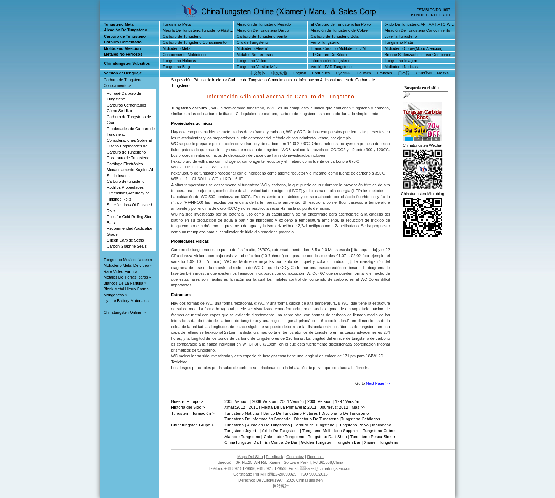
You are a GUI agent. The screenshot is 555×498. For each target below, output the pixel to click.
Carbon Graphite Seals (127, 246)
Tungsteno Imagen (401, 60)
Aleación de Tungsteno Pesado (264, 24)
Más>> (443, 73)
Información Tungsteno (330, 60)
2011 (253, 407)
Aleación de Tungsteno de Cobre (339, 30)
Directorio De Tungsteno (316, 419)
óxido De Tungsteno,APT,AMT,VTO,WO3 (420, 24)
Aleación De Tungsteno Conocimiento (417, 30)
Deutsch (363, 73)
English (299, 73)
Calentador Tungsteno (284, 437)
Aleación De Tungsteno (268, 425)
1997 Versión (347, 401)
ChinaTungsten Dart (242, 442)
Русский (343, 73)
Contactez (295, 457)
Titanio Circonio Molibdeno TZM (338, 48)
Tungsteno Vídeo (251, 60)
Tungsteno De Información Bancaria (258, 419)
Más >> (358, 407)
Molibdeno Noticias (401, 66)
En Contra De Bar (281, 442)
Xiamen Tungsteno (380, 442)
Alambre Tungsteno (242, 437)
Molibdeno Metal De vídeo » (128, 265)
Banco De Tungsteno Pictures (290, 413)
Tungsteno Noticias (179, 60)
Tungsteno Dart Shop (327, 437)
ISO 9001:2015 (314, 474)
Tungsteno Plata (399, 42)
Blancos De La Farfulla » (125, 283)
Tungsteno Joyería (241, 431)
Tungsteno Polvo (353, 425)
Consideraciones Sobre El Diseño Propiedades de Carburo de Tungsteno (129, 146)
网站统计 (281, 486)
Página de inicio (207, 80)
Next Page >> (378, 383)
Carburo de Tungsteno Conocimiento (195, 42)
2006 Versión (264, 401)
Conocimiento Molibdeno (184, 54)
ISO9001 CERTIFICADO (430, 15)
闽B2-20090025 (282, 474)
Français (384, 73)
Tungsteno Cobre (379, 431)
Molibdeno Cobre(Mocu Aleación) (414, 48)
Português (321, 73)
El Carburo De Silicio (329, 54)
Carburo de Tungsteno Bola (335, 36)
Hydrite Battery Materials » (127, 301)
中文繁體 (279, 73)
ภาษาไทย (424, 73)
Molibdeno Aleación (253, 48)
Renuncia (315, 457)
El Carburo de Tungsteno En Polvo (341, 24)
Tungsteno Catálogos (360, 419)
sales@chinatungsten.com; (326, 468)
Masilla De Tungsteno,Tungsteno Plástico (198, 30)
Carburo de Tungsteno (182, 36)
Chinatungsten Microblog (422, 194)
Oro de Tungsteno (252, 42)
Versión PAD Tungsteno (331, 66)
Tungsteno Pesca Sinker (372, 437)
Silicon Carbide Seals (125, 240)
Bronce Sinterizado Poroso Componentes (420, 54)
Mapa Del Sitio (250, 457)
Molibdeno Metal (177, 48)
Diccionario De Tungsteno (345, 413)
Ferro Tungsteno (325, 42)
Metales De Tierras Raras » (127, 277)
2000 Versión (319, 401)
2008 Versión (236, 401)
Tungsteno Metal (177, 24)
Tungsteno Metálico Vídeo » (128, 260)
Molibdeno (381, 425)
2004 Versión (292, 401)
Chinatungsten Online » (125, 312)
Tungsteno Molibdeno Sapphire (330, 431)
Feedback (274, 457)
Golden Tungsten (316, 442)
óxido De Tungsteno (280, 431)
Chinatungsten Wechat (422, 145)
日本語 (404, 73)
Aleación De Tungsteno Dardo (263, 30)
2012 (240, 407)
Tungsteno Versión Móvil (258, 66)
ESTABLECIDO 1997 (433, 10)
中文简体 (257, 73)
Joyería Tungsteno (401, 36)
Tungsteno (234, 425)
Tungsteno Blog (176, 66)
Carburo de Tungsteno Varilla (262, 36)
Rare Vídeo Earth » (120, 271)
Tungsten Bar (348, 442)
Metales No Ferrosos (255, 54)
